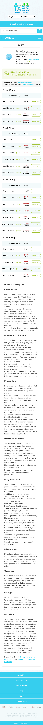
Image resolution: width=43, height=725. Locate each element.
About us (21, 675)
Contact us (21, 701)
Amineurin (25, 84)
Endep (29, 82)
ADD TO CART (36, 101)
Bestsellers (21, 680)
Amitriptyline (34, 59)
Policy (21, 696)
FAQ (21, 691)
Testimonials (21, 685)
